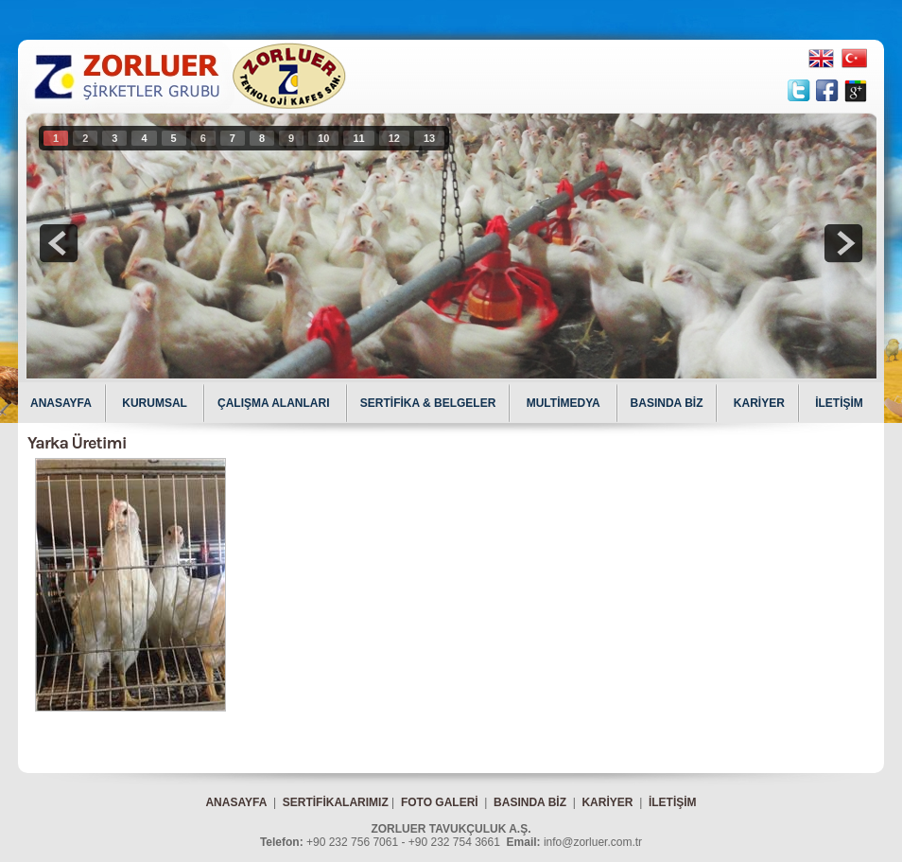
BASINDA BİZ (667, 403)
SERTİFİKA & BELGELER (428, 403)
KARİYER (759, 403)
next (843, 243)
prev (58, 243)
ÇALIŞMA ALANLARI (275, 403)
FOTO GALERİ (439, 802)
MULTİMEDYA (565, 403)
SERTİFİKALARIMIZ (336, 802)
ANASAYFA (61, 403)
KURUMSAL (156, 403)
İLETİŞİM (839, 403)
